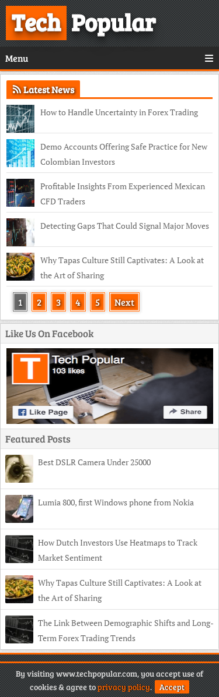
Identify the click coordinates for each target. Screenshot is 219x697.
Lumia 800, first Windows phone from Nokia (116, 502)
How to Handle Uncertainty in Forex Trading (119, 112)
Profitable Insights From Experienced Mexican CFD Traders (122, 194)
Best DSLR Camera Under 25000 (94, 462)
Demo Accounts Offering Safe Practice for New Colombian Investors (123, 154)
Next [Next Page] (124, 302)
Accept (172, 686)
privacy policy (124, 686)
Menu (109, 58)
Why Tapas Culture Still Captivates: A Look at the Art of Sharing (122, 267)
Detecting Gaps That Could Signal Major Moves (124, 225)
